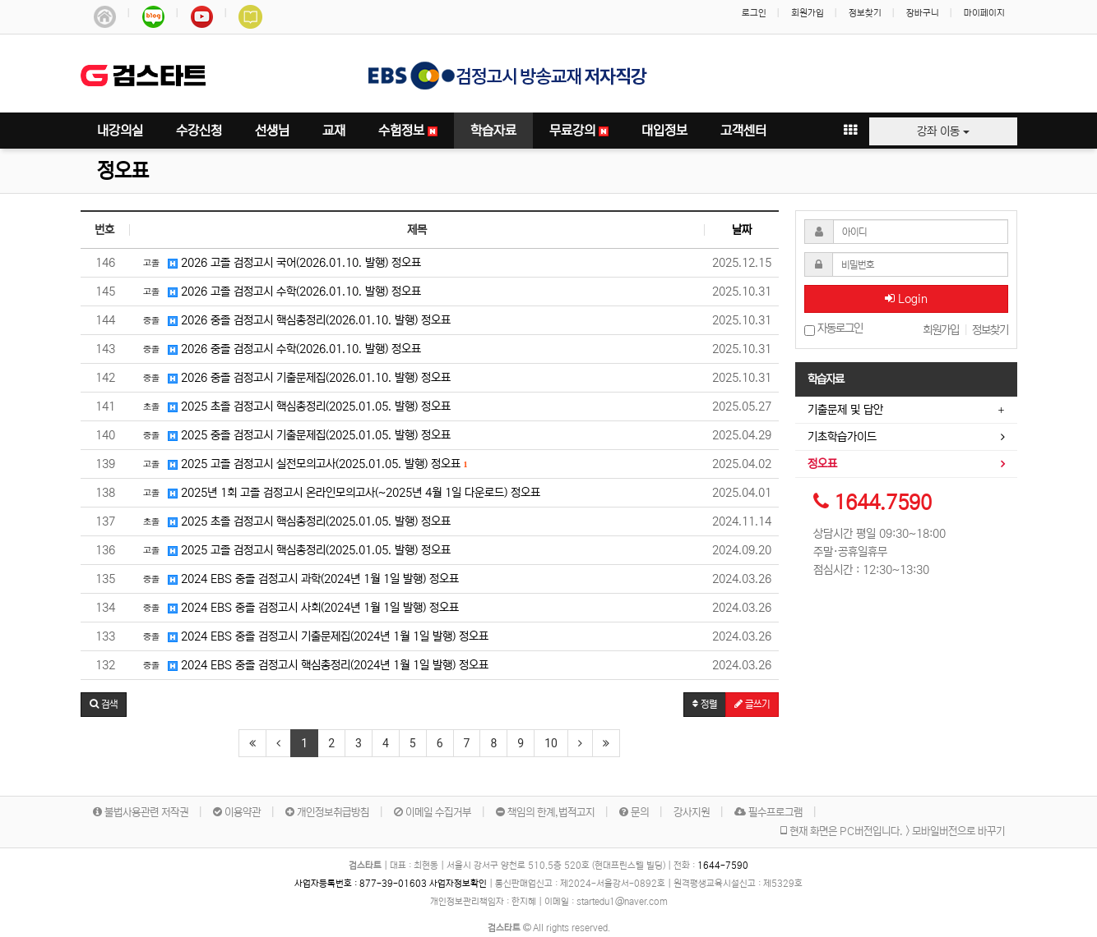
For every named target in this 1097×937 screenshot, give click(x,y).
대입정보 (664, 130)
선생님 (272, 130)
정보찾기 (865, 13)
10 (551, 743)
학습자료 (493, 130)
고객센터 (743, 130)
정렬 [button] (704, 704)
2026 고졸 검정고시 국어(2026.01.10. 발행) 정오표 (279, 262)
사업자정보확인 (458, 884)
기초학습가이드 (842, 436)
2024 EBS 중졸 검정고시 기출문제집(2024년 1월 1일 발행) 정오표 (313, 635)
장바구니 (922, 13)
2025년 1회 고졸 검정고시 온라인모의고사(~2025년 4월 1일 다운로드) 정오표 (339, 492)
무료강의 (579, 130)
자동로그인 (833, 329)
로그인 (754, 13)
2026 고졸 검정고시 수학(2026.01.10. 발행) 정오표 (279, 290)
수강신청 (199, 130)
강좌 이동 (943, 131)
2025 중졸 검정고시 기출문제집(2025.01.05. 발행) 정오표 (294, 434)
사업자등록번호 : (361, 884)
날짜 (742, 230)
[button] (104, 704)
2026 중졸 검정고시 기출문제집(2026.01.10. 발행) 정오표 (294, 377)
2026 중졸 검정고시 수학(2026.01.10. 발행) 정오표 (279, 348)
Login (906, 298)
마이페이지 (984, 13)
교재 (333, 130)
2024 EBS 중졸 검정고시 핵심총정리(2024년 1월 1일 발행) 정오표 (313, 664)
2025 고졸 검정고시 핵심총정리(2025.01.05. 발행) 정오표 (294, 549)
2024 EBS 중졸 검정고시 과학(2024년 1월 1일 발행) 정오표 (298, 578)
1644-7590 (722, 865)
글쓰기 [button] (752, 704)
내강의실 (120, 130)
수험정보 (407, 130)
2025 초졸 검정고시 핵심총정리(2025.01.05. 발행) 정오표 (294, 405)
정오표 (123, 171)
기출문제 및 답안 (845, 409)
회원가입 (807, 13)
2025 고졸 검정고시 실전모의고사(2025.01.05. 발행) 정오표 (303, 463)
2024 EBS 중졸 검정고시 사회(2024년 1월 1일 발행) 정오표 (298, 606)
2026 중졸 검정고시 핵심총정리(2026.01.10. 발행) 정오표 (294, 319)
